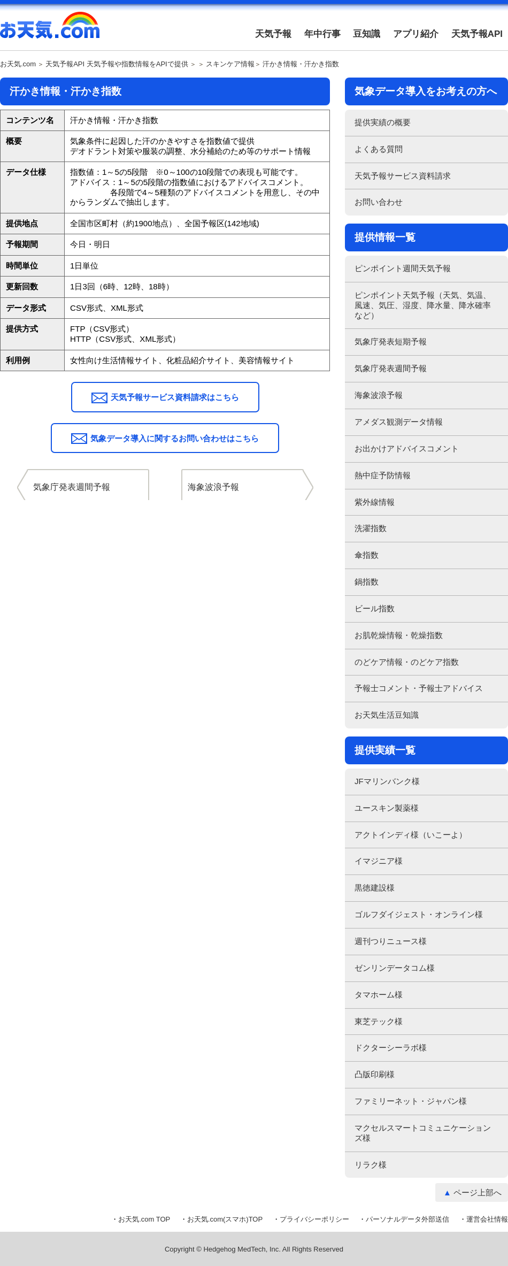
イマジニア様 (379, 860)
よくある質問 (379, 149)
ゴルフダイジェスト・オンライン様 (419, 914)
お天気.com (49, 31)
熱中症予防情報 (383, 475)
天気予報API (477, 34)
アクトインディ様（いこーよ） (411, 834)
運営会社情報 (487, 1219)
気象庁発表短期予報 (391, 341)
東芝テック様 (379, 1021)
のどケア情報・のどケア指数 (407, 661)
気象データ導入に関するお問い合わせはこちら (174, 438)
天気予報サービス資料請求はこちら (175, 397)
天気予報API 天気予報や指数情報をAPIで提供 (116, 64)
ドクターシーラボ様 (391, 1047)
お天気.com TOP (144, 1219)
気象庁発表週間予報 (391, 368)
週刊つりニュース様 (391, 941)
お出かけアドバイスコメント (407, 448)
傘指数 (367, 554)
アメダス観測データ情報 (399, 421)
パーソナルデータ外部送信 (407, 1219)
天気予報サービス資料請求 (403, 175)
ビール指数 (375, 608)
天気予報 (273, 34)
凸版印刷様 (375, 1074)
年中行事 (322, 34)
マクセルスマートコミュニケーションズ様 (423, 1132)
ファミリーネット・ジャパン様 (411, 1101)
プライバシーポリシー (314, 1219)
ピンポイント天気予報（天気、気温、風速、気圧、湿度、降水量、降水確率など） (423, 305)
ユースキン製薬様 (387, 807)
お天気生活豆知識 (387, 714)
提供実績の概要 (383, 122)
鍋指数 (367, 581)
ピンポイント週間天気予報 (403, 268)
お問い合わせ (379, 201)
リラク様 (371, 1164)
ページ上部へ (477, 1192)
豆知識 (366, 34)
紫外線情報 (375, 502)
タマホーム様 (379, 994)
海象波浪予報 (379, 395)
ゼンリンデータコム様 (395, 967)
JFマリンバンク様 (387, 781)
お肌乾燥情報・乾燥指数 (399, 635)
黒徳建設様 (375, 887)
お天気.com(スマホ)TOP (225, 1219)
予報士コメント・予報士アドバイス (419, 688)
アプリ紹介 (415, 34)
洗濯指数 (371, 528)
